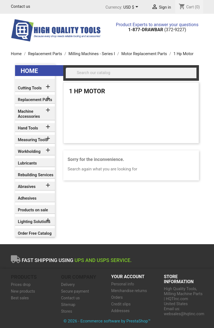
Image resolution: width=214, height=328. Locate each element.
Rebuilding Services (36, 175)
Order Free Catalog (35, 233)
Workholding (29, 151)
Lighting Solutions (34, 221)
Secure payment (75, 291)
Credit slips (121, 304)
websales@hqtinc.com (184, 314)
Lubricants (27, 163)
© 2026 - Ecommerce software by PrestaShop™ (107, 321)
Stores (66, 311)
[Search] (131, 73)
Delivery (68, 284)
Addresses (120, 311)
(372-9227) (157, 29)
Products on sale (33, 210)
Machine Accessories (29, 114)
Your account (128, 276)
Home (29, 70)
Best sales (20, 298)
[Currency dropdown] (131, 7)
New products (23, 291)
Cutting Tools (30, 88)
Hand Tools (28, 128)
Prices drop (21, 284)
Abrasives (27, 186)
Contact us (20, 6)
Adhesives (27, 198)
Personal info (122, 284)
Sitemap (68, 304)
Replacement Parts (35, 99)
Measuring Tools (33, 140)
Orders (117, 297)
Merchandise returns (129, 290)
